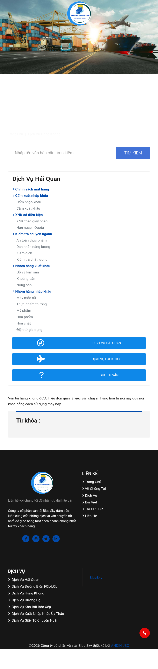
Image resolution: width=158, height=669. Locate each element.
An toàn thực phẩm (31, 240)
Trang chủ (15, 134)
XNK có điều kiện (27, 215)
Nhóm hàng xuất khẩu (31, 266)
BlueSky (95, 578)
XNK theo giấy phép (32, 221)
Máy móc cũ (26, 298)
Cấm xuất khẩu (28, 208)
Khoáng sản (25, 279)
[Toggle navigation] (144, 13)
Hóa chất (23, 323)
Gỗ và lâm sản (27, 272)
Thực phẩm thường (31, 304)
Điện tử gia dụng (29, 330)
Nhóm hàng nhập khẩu (31, 291)
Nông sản (24, 285)
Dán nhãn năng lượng (33, 247)
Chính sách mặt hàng (30, 189)
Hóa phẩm (24, 317)
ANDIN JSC (120, 645)
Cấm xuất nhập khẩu (30, 196)
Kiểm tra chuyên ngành (32, 234)
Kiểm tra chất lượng (32, 259)
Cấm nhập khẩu (28, 202)
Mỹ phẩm (23, 310)
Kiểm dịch (24, 253)
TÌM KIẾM (133, 153)
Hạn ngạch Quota (30, 227)
